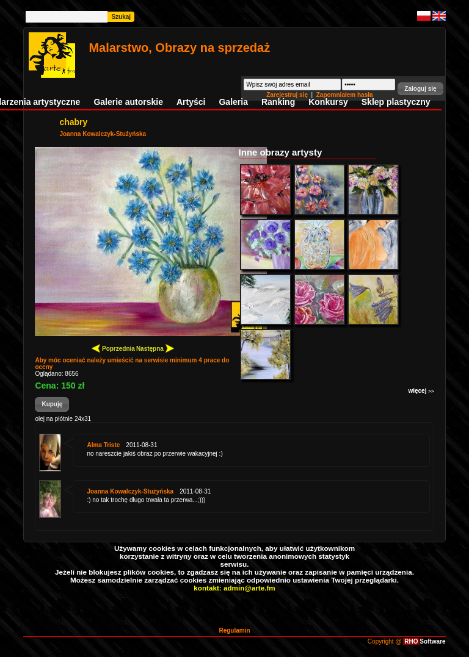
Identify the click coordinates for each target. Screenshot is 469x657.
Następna (155, 348)
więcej (421, 390)
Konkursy (328, 102)
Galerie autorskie (128, 102)
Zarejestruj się (288, 95)
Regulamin (234, 630)
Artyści (190, 102)
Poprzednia (113, 348)
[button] (420, 88)
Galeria (233, 102)
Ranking (278, 102)
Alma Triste (103, 445)
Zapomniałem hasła (344, 95)
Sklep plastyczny (396, 102)
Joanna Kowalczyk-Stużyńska (102, 134)
